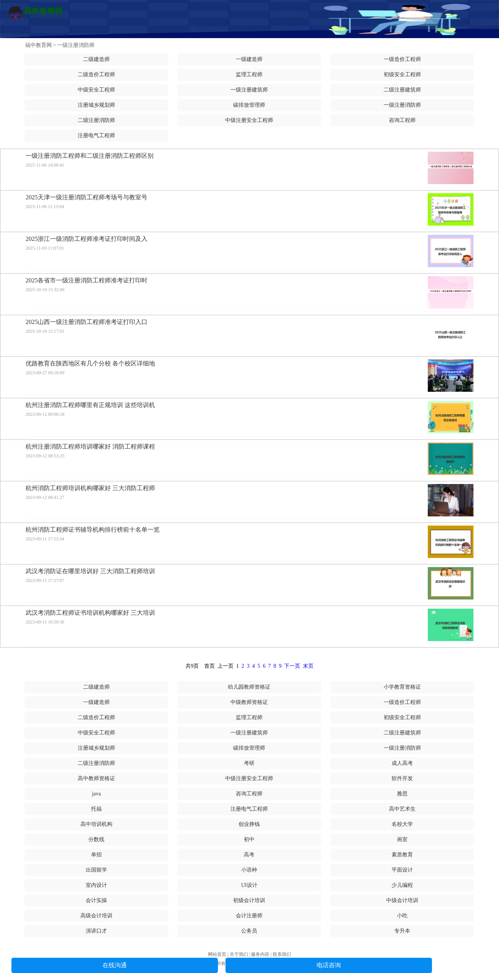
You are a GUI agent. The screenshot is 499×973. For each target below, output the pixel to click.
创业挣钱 (249, 824)
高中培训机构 (96, 824)
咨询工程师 (402, 120)
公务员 (249, 931)
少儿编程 (402, 885)
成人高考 (402, 763)
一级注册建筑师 (249, 90)
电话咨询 (329, 965)
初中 (249, 839)
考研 (249, 763)
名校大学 (402, 824)
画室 (402, 839)
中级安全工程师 (96, 90)
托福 (96, 809)
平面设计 (402, 870)
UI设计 (249, 885)
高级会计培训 (96, 915)
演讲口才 (96, 931)
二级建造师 (96, 59)
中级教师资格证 (249, 702)
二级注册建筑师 (402, 90)
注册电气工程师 (96, 135)
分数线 (96, 839)
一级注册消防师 (75, 45)
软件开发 (402, 778)
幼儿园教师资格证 (249, 687)
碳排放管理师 (249, 105)
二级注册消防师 (96, 120)
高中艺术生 (402, 809)
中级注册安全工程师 (249, 120)
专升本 (402, 931)
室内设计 (96, 885)
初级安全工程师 (402, 74)
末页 (308, 666)
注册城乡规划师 (96, 105)
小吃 (402, 915)
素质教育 (402, 855)
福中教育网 (38, 45)
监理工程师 (249, 74)
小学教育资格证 (402, 687)
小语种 (249, 870)
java (96, 794)
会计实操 (96, 900)
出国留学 (96, 870)
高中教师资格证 (96, 778)
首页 (209, 666)
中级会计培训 (402, 900)
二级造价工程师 (96, 74)
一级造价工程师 (402, 59)
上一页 (226, 666)
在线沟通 (114, 965)
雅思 (402, 794)
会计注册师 (249, 915)
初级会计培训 (249, 900)
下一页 (292, 666)
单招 (96, 855)
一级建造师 (249, 59)
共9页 (192, 666)
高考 (249, 855)
